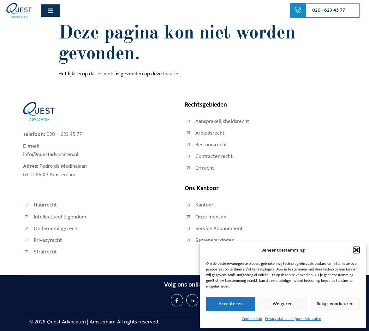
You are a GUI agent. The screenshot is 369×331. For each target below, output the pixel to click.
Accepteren (230, 304)
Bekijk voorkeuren (335, 304)
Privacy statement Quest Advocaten (293, 319)
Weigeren (283, 304)
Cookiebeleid (252, 319)
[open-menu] (50, 10)
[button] (356, 250)
